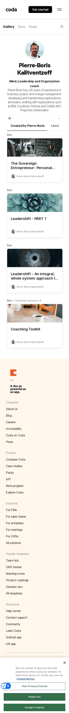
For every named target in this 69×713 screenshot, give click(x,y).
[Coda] (11, 9)
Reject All (34, 699)
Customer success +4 (28, 300)
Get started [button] (40, 9)
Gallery (8, 27)
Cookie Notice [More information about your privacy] (26, 681)
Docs (21, 27)
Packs (33, 27)
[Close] (65, 665)
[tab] (27, 127)
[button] (50, 27)
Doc (9, 134)
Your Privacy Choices (35, 688)
